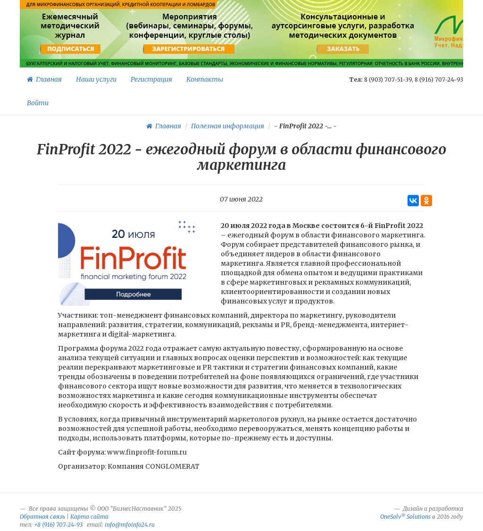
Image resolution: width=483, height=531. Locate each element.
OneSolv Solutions (405, 516)
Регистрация (151, 79)
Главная (44, 79)
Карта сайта (89, 516)
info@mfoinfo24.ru (130, 524)
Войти (38, 103)
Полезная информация (227, 126)
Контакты (204, 79)
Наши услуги (96, 79)
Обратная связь (42, 516)
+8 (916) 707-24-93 (58, 524)
